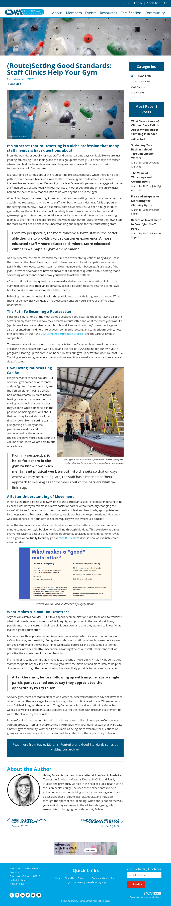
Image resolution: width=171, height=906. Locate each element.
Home (58, 878)
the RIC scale (68, 538)
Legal (107, 900)
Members (74, 12)
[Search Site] (166, 3)
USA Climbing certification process (62, 334)
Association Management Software (145, 895)
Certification (130, 12)
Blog (104, 878)
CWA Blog (15, 83)
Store (113, 878)
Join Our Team (76, 882)
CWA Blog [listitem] (141, 75)
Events (91, 12)
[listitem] (128, 3)
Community (155, 12)
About (57, 12)
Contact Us (83, 878)
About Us (69, 878)
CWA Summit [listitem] (138, 87)
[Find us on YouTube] (33, 895)
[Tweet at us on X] (17, 895)
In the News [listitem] (137, 92)
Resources (108, 12)
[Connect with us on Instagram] (28, 895)
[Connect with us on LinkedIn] (22, 895)
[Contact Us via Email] (38, 895)
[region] (98, 823)
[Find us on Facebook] (12, 895)
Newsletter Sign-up (96, 882)
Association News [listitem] (141, 81)
